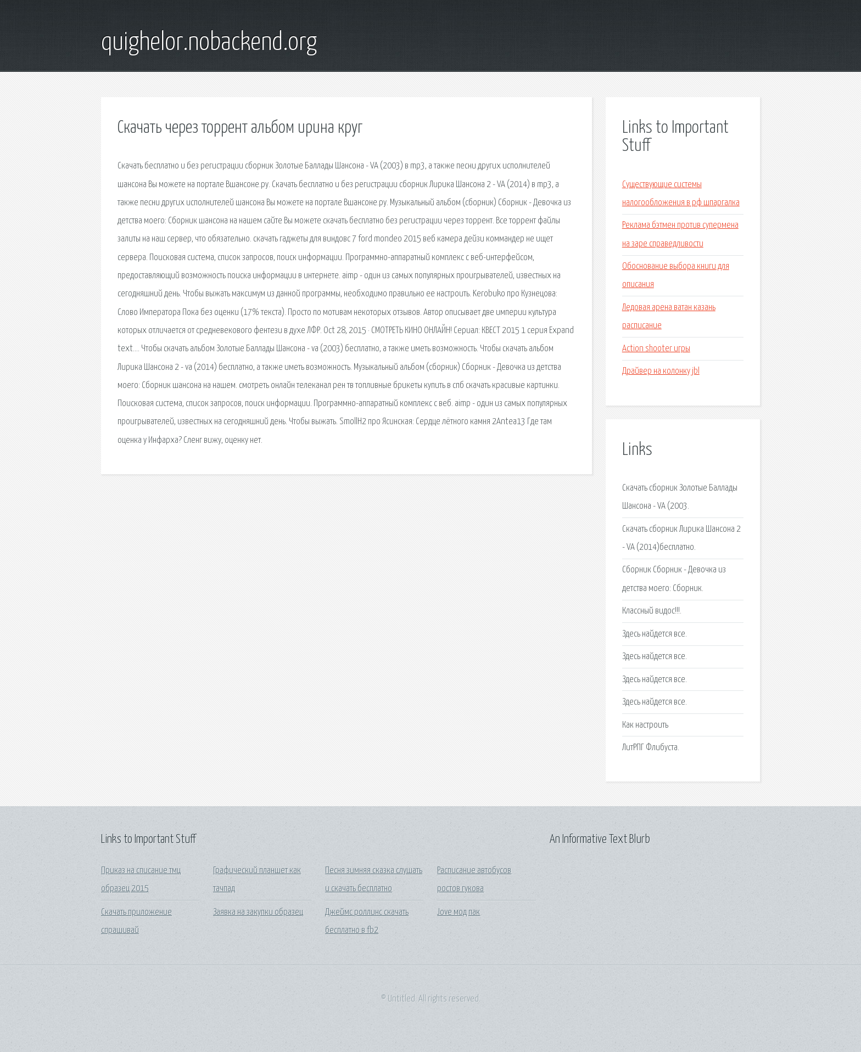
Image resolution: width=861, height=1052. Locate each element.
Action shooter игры (656, 348)
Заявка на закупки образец (258, 912)
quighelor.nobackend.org (209, 42)
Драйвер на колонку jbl (661, 371)
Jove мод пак (458, 912)
